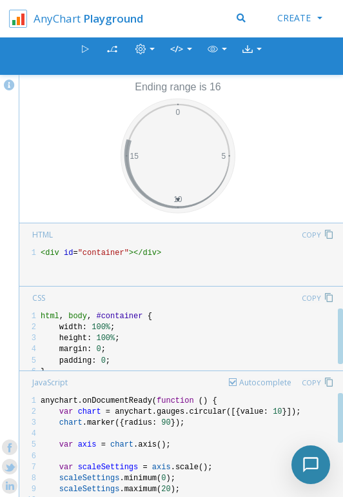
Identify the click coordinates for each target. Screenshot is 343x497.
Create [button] (299, 18)
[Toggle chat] (310, 464)
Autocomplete (265, 382)
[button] (217, 56)
